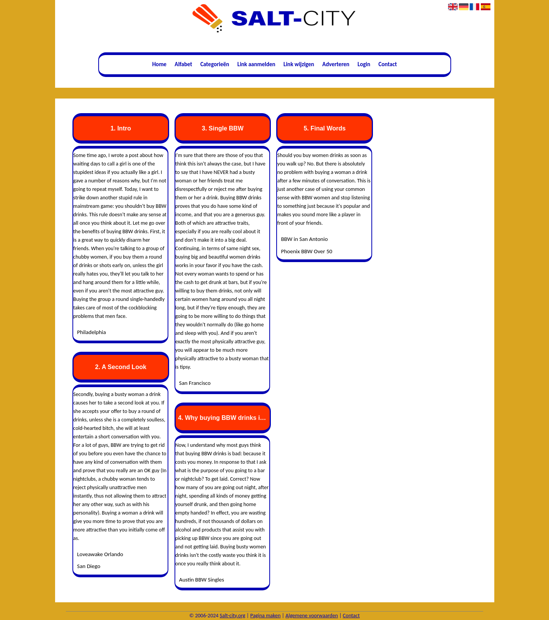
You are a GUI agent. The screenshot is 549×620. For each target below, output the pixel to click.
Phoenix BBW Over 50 (306, 251)
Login (364, 64)
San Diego (88, 566)
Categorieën (214, 64)
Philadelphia (91, 332)
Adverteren (335, 64)
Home (159, 64)
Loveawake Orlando (100, 554)
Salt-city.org (232, 615)
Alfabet (183, 64)
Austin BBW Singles (201, 579)
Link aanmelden (256, 64)
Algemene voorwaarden (311, 615)
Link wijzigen (299, 64)
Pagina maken (265, 615)
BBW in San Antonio (304, 239)
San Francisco (195, 382)
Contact (387, 64)
